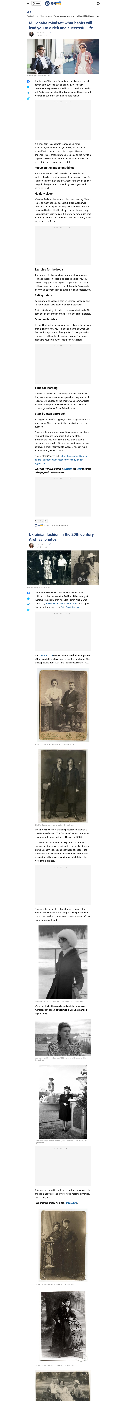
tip (46, 521)
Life (50, 32)
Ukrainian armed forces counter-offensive (57, 16)
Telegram (67, 469)
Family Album (70, 1203)
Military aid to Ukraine (85, 16)
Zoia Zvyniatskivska (70, 607)
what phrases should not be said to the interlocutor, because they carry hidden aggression (61, 460)
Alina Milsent (40, 32)
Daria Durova (40, 544)
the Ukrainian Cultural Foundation (62, 603)
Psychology (39, 521)
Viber (79, 469)
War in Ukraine (32, 16)
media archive (46, 655)
